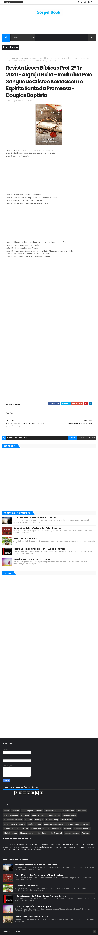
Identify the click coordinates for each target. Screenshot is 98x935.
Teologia (85, 833)
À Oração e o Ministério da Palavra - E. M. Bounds (34, 517)
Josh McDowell (38, 815)
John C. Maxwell (56, 833)
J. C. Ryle (28, 819)
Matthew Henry (52, 819)
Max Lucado (81, 811)
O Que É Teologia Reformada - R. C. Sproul (31, 559)
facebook (91, 438)
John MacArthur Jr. (54, 828)
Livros (6, 811)
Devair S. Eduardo (11, 815)
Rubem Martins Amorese (53, 824)
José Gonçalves (34, 824)
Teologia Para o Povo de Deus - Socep (31, 916)
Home (8, 58)
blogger (72, 438)
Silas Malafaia (66, 819)
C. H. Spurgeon (27, 811)
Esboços (25, 828)
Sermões (67, 828)
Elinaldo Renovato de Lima (14, 824)
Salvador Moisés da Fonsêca (77, 824)
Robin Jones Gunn (67, 811)
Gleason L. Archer (26, 833)
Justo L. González (72, 833)
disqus (81, 438)
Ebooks (39, 811)
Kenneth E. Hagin (53, 815)
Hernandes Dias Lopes (13, 819)
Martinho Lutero (10, 833)
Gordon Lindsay (37, 828)
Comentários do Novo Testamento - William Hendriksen (37, 528)
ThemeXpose (16, 931)
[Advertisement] (49, 25)
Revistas (28, 58)
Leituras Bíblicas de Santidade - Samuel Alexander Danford (39, 549)
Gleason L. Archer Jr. (82, 828)
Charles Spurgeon (11, 828)
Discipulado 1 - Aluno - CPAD (25, 538)
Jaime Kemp (41, 833)
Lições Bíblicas (50, 811)
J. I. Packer (25, 815)
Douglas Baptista (18, 58)
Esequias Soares (69, 815)
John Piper (39, 819)
